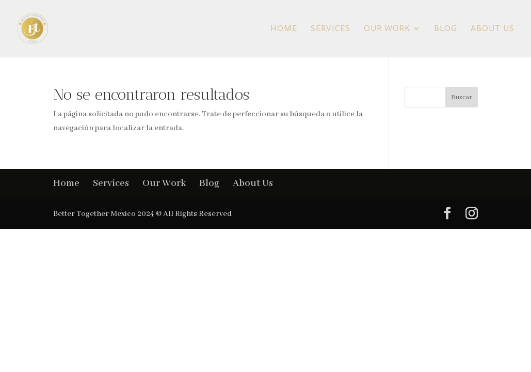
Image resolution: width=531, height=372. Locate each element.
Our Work (387, 29)
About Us (492, 29)
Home (283, 29)
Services (330, 29)
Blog (445, 29)
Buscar (461, 97)
